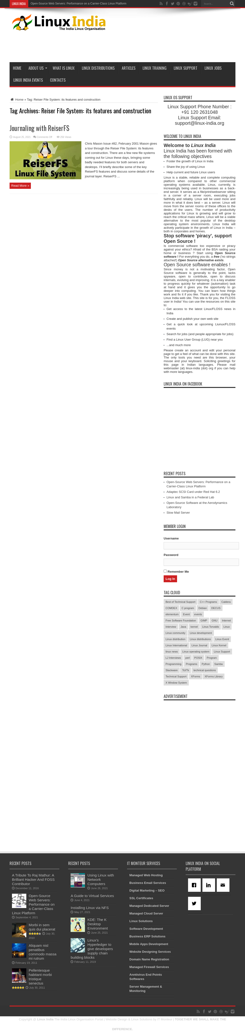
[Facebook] (195, 885)
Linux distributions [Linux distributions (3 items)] (200, 639)
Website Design (116, 1019)
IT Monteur (164, 1019)
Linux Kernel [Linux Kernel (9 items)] (219, 645)
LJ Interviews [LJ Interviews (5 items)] (173, 657)
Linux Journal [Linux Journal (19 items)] (199, 645)
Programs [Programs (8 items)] (191, 664)
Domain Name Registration (149, 959)
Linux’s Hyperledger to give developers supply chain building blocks (92, 948)
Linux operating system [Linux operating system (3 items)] (195, 651)
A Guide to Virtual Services (92, 896)
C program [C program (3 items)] (188, 608)
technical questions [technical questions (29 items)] (205, 670)
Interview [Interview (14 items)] (171, 626)
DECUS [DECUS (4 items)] (216, 608)
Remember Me (176, 571)
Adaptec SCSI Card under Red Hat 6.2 (193, 492)
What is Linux (64, 68)
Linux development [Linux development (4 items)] (201, 632)
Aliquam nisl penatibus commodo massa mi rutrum (42, 951)
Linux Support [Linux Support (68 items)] (222, 651)
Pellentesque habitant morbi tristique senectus (40, 976)
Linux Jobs (213, 68)
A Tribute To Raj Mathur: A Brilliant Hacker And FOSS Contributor (33, 879)
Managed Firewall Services (149, 967)
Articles (128, 68)
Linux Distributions (98, 68)
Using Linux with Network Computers (100, 879)
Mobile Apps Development (148, 944)
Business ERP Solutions (147, 936)
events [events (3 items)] (198, 614)
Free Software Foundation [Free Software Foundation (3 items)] (181, 620)
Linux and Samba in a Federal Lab (190, 497)
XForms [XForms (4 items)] (195, 676)
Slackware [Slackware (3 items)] (172, 670)
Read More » (20, 185)
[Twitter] (195, 903)
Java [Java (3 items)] (183, 626)
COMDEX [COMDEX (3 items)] (171, 608)
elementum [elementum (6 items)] (172, 614)
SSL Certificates (141, 898)
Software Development (146, 929)
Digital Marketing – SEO (147, 890)
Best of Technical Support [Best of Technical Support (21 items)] (180, 601)
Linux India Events (28, 80)
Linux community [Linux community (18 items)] (175, 632)
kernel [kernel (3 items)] (194, 626)
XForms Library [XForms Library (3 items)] (214, 676)
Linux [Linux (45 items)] (226, 626)
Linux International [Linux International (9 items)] (176, 645)
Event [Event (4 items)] (186, 614)
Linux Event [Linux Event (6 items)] (222, 639)
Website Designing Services (150, 951)
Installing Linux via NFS (90, 908)
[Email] (224, 885)
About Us (37, 68)
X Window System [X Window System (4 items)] (176, 682)
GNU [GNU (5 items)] (214, 620)
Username (171, 538)
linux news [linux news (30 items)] (172, 651)
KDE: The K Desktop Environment (97, 924)
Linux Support (185, 68)
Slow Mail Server (178, 512)
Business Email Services (147, 883)
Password (171, 555)
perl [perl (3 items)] (187, 657)
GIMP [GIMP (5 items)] (203, 620)
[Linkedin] (209, 885)
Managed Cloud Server (146, 913)
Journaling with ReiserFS (39, 128)
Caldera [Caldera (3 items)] (226, 601)
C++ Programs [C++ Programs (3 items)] (208, 601)
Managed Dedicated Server (149, 906)
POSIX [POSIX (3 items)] (198, 657)
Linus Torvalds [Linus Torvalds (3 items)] (210, 626)
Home (17, 68)
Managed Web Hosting (146, 875)
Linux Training (155, 68)
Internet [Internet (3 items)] (226, 620)
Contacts (58, 80)
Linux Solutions (141, 921)
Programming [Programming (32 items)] (173, 664)
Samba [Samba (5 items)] (218, 664)
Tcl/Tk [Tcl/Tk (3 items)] (185, 670)
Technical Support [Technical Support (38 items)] (176, 676)
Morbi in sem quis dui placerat (42, 927)
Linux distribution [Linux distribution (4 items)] (175, 639)
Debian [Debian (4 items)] (203, 608)
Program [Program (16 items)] (212, 657)
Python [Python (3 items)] (206, 664)
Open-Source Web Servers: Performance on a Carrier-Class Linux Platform (78, 3)
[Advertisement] (148, 45)
